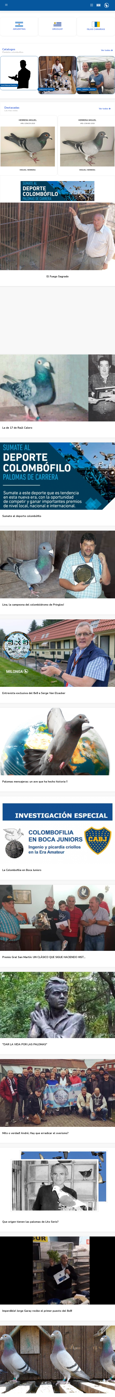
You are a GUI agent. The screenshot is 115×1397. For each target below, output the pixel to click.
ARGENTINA (19, 29)
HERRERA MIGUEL (28, 120)
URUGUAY (57, 29)
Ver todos (107, 50)
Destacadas (11, 108)
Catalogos (8, 49)
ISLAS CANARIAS (96, 29)
